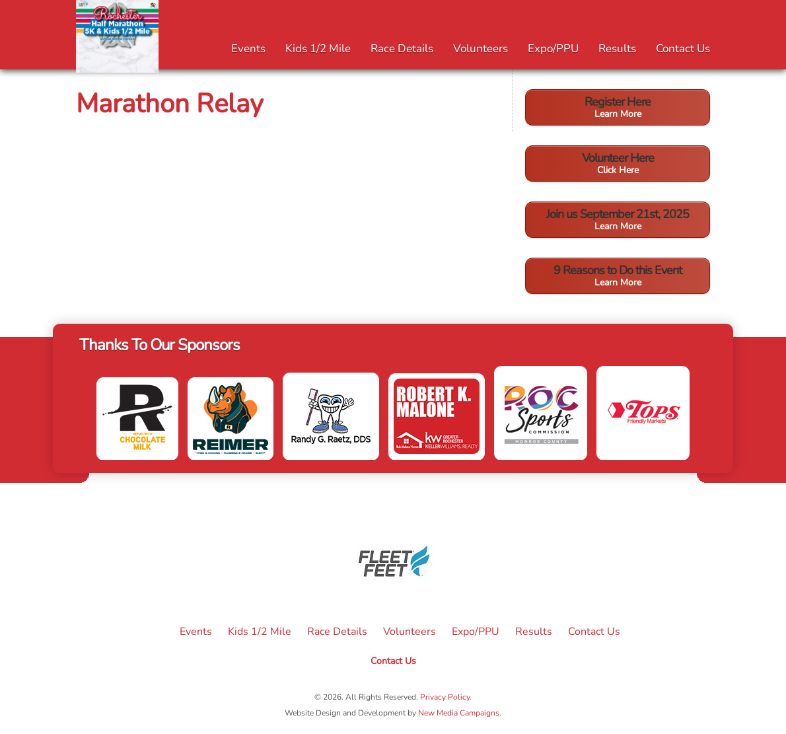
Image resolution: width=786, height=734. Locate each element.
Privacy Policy (445, 697)
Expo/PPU (553, 48)
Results (617, 48)
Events (248, 48)
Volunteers (480, 48)
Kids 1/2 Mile (318, 48)
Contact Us (683, 48)
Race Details (402, 48)
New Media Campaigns (458, 713)
